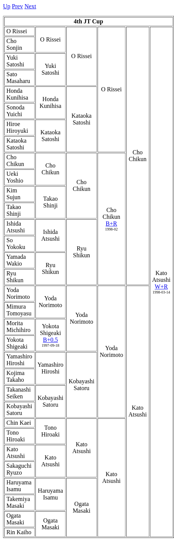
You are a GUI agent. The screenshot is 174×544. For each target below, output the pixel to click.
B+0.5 (50, 340)
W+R (161, 286)
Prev (17, 6)
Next (30, 6)
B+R (111, 223)
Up (7, 6)
